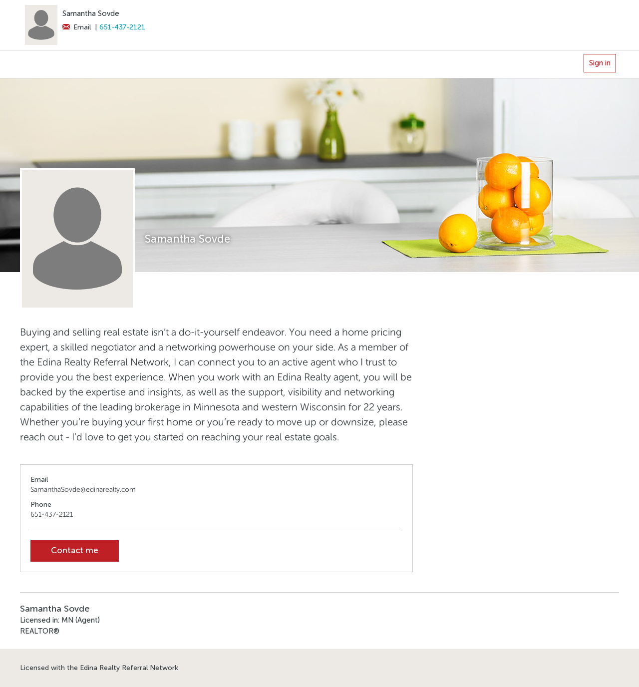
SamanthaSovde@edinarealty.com (83, 489)
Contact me (74, 550)
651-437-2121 (122, 27)
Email (76, 27)
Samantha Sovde (90, 13)
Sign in (600, 63)
